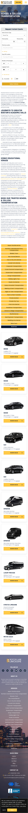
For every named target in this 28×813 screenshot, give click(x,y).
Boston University (12, 188)
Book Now (18, 2)
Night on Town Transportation (14, 724)
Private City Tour (14, 731)
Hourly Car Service (14, 717)
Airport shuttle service (14, 691)
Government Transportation (14, 710)
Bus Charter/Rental (14, 698)
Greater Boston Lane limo (8, 234)
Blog (14, 763)
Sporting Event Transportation (14, 743)
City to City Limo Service (14, 701)
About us (14, 758)
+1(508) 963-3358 (15, 773)
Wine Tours (14, 748)
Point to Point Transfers (14, 727)
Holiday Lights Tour (14, 715)
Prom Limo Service (14, 734)
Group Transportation (14, 713)
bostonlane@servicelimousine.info (10, 232)
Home (14, 756)
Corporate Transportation (14, 705)
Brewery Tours (14, 696)
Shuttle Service (14, 741)
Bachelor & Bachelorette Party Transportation (14, 694)
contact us (14, 229)
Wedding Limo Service (14, 746)
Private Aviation (14, 729)
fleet (10, 125)
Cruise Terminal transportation (14, 708)
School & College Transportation (14, 739)
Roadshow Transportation (14, 736)
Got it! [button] (4, 810)
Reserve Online (14, 357)
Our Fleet (14, 761)
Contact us (14, 766)
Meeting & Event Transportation (14, 722)
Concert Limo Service (14, 703)
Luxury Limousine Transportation (14, 720)
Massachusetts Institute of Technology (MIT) (13, 179)
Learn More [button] (23, 806)
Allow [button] (12, 810)
